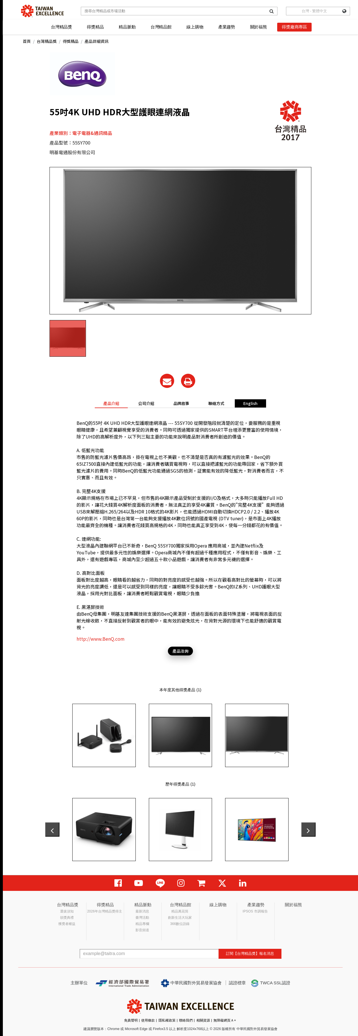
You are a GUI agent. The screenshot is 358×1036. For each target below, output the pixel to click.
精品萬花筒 (179, 911)
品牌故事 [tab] (181, 403)
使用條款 (148, 1020)
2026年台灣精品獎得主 (104, 911)
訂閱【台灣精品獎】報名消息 (250, 953)
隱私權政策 (167, 1020)
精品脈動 (127, 26)
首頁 (27, 41)
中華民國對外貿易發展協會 (191, 983)
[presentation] (52, 829)
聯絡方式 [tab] (216, 403)
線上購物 (194, 26)
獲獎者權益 (66, 924)
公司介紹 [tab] (146, 403)
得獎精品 (95, 26)
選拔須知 (67, 911)
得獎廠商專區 (294, 26)
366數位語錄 (180, 924)
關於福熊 (258, 26)
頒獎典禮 (67, 917)
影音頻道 (142, 930)
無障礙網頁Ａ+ (224, 1020)
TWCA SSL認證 (270, 983)
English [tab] (250, 403)
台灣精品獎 (61, 26)
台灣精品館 (161, 26)
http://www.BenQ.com (101, 638)
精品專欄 (142, 924)
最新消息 (142, 911)
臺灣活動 (142, 917)
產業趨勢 (226, 26)
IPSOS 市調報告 (255, 911)
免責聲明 (131, 1020)
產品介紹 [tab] (111, 403)
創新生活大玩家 (180, 917)
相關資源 (203, 1020)
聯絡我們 (186, 1020)
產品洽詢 (180, 651)
